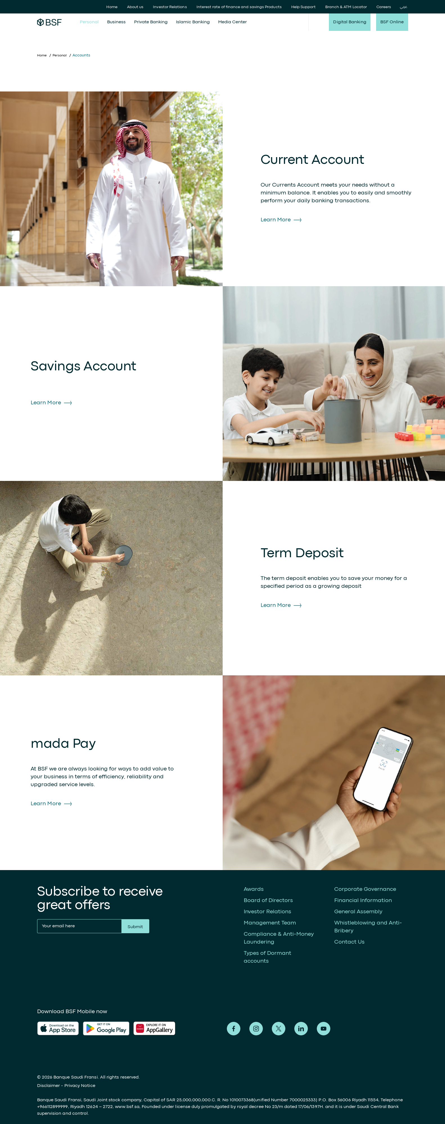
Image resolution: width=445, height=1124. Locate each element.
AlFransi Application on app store (58, 1028)
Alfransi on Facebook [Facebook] (233, 1028)
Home (111, 7)
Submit (135, 927)
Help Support (303, 7)
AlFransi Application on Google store (156, 1028)
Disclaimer (48, 1086)
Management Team (270, 923)
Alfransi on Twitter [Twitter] (278, 1028)
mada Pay (63, 744)
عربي (404, 7)
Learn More (276, 219)
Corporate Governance (365, 889)
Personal (89, 22)
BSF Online (392, 22)
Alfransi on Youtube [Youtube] (323, 1028)
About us (135, 7)
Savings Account (83, 367)
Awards (254, 889)
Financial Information (363, 900)
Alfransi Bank (49, 22)
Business (116, 22)
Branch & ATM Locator (346, 7)
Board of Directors (268, 900)
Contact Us (349, 942)
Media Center (232, 22)
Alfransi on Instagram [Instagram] (256, 1028)
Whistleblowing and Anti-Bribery (368, 927)
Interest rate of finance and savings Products (239, 7)
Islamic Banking (193, 22)
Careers (383, 7)
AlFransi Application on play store (106, 1028)
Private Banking (151, 22)
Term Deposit (302, 553)
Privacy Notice (79, 1086)
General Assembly (358, 911)
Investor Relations (170, 7)
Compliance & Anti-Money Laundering (279, 938)
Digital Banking (349, 22)
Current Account (312, 160)
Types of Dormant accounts (267, 957)
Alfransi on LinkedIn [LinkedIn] (301, 1028)
